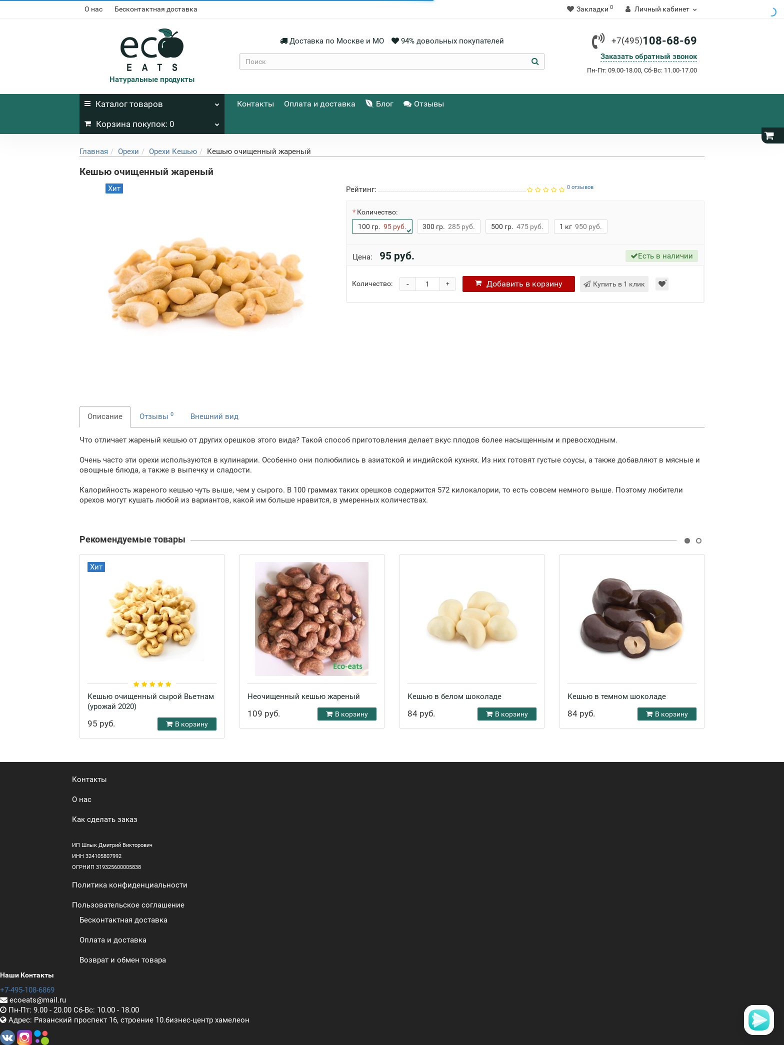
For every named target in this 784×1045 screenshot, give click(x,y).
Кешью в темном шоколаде (617, 696)
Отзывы (424, 103)
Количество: (377, 212)
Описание (105, 416)
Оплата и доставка (320, 103)
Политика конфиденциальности (130, 885)
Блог (380, 103)
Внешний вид (214, 416)
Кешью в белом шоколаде (455, 696)
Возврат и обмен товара (123, 960)
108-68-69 (654, 40)
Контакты (255, 103)
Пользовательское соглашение (128, 905)
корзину (518, 283)
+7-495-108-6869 (27, 990)
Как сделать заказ (105, 819)
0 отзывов (580, 187)
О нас (93, 9)
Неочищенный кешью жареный (304, 696)
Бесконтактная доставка (156, 9)
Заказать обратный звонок (648, 56)
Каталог (152, 101)
